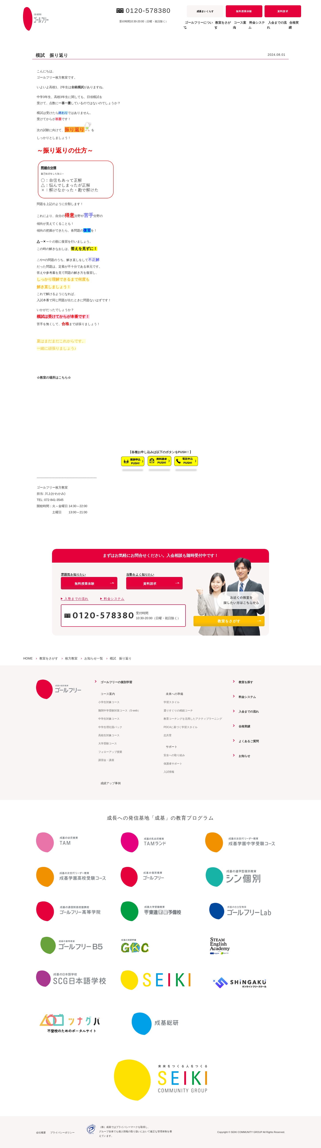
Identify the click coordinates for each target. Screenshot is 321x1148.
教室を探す (244, 682)
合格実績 (291, 27)
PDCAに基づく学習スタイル (180, 726)
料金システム (241, 27)
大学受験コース (107, 743)
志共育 (168, 735)
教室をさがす (239, 621)
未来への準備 (173, 693)
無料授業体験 (244, 11)
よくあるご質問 (247, 740)
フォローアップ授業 (110, 751)
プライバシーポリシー (62, 1132)
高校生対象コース (109, 735)
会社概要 (41, 1132)
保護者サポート (173, 763)
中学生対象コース (109, 718)
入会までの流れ (268, 27)
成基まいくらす (205, 11)
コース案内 (106, 693)
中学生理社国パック (110, 726)
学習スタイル (172, 702)
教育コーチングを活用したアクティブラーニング (193, 718)
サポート (170, 746)
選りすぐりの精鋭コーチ (178, 710)
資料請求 (282, 11)
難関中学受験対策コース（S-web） (119, 710)
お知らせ (242, 755)
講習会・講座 (106, 759)
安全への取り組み (174, 755)
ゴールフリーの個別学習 (115, 682)
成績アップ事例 (109, 783)
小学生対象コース (109, 702)
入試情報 (169, 771)
